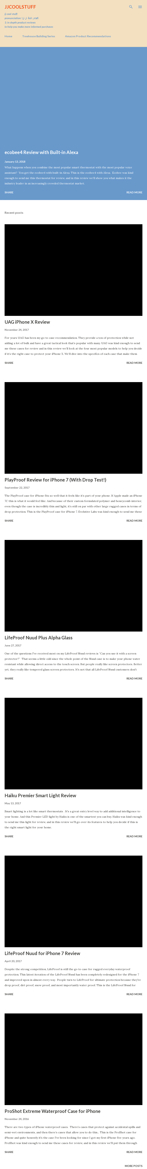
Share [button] (9, 192)
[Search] (131, 7)
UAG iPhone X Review (27, 322)
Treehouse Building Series (38, 36)
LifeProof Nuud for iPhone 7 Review (42, 953)
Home (8, 36)
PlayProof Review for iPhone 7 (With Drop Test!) (55, 479)
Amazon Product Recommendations (88, 36)
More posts (133, 1165)
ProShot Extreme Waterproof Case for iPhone (52, 1111)
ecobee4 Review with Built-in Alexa (41, 152)
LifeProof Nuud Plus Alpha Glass (39, 637)
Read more (134, 192)
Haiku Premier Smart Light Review (40, 795)
